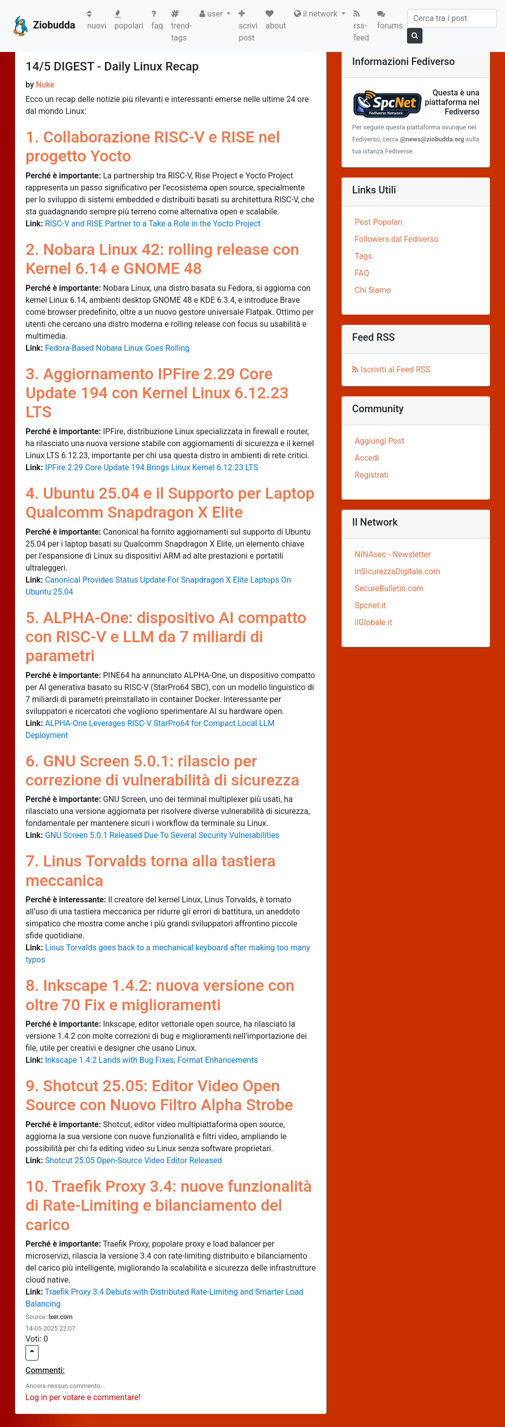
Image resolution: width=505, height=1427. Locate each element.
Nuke (45, 84)
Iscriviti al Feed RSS (391, 369)
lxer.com (60, 1317)
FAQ (361, 273)
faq (157, 19)
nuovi (98, 19)
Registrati (371, 475)
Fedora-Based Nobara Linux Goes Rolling (117, 348)
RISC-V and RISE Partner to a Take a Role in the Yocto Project (152, 223)
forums (389, 19)
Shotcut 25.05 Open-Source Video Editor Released (133, 1160)
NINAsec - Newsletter (392, 554)
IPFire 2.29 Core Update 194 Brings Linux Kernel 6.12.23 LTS (151, 467)
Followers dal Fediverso (396, 239)
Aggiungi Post (379, 441)
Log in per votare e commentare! (83, 1397)
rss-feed (361, 25)
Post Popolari (378, 222)
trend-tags (181, 25)
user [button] (212, 13)
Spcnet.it (370, 605)
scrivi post (248, 25)
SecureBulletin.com (389, 588)
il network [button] (317, 13)
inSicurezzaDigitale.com (397, 571)
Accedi (366, 458)
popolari (129, 19)
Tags (363, 256)
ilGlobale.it (373, 622)
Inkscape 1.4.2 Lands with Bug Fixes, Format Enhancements (151, 1060)
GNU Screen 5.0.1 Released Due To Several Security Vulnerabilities (162, 835)
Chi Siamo (372, 290)
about (276, 19)
